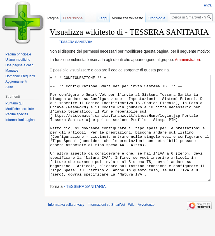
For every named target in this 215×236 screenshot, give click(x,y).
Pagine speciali (16, 114)
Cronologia (156, 18)
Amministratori (187, 59)
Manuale (11, 71)
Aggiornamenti (16, 81)
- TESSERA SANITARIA (74, 41)
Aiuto (9, 87)
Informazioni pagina (20, 120)
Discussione (73, 18)
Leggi (103, 18)
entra (208, 5)
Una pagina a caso (19, 65)
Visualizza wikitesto (127, 18)
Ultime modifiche (17, 60)
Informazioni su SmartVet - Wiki (111, 226)
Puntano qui (14, 103)
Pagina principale (18, 54)
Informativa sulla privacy (66, 226)
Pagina (53, 18)
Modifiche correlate (19, 109)
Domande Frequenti (20, 76)
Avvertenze (146, 226)
